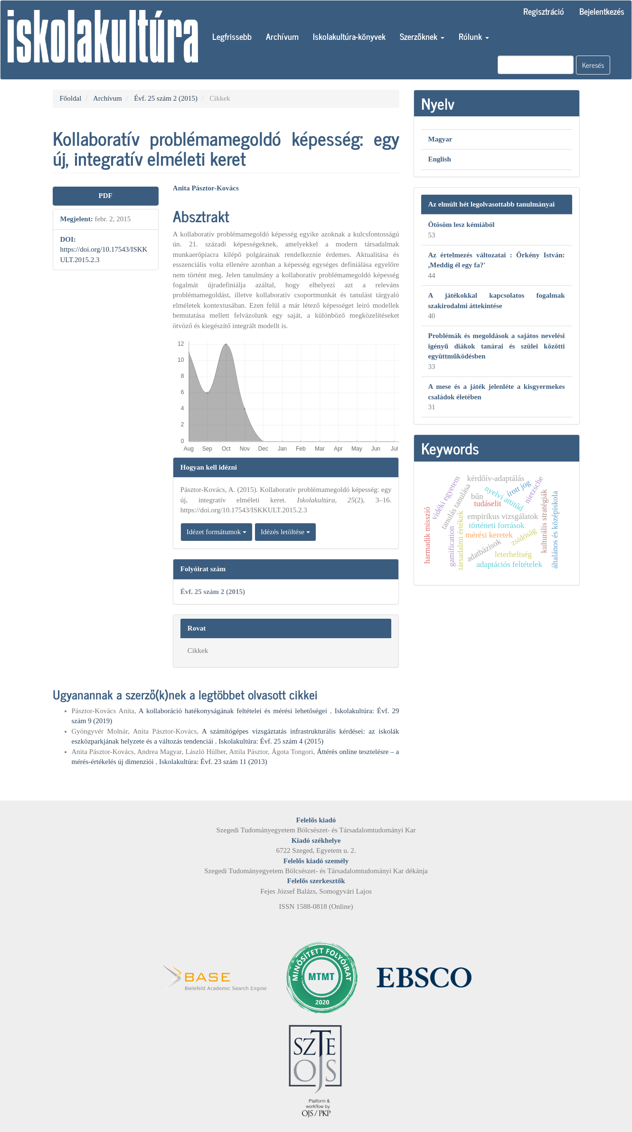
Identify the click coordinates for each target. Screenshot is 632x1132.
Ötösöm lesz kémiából (461, 224)
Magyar (440, 139)
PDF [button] (106, 195)
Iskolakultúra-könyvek (349, 36)
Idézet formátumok (216, 532)
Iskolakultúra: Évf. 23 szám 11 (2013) (213, 761)
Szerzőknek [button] (422, 36)
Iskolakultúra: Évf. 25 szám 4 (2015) (270, 741)
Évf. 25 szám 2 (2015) (166, 98)
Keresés (593, 65)
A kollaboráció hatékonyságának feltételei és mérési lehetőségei (234, 711)
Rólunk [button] (474, 36)
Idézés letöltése (285, 532)
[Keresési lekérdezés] (536, 65)
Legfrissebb (232, 36)
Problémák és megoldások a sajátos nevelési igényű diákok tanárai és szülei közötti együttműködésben (496, 346)
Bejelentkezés (601, 11)
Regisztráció (543, 11)
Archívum (282, 36)
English (439, 159)
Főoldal (71, 98)
